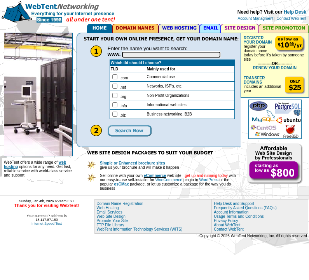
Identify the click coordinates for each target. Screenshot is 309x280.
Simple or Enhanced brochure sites (132, 163)
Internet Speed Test (46, 224)
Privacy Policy (226, 221)
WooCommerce (168, 180)
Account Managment (256, 18)
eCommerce (155, 175)
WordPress (208, 180)
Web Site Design (111, 216)
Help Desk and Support (234, 203)
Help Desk (295, 12)
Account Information (231, 212)
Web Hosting (108, 208)
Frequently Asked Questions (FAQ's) (245, 208)
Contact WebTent (291, 18)
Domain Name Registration (120, 203)
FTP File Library (110, 225)
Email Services (109, 212)
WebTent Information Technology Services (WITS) (140, 229)
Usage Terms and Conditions (239, 216)
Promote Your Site (112, 221)
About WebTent (227, 225)
